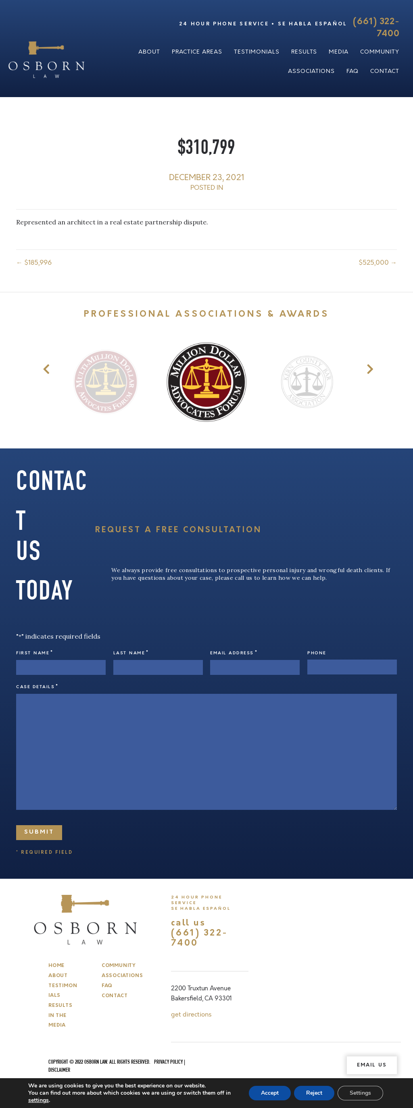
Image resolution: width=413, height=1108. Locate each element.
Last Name (131, 653)
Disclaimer (59, 1070)
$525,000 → (378, 262)
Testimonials (257, 52)
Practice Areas (197, 52)
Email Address (233, 653)
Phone (316, 653)
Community (379, 52)
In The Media (57, 1020)
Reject (314, 1093)
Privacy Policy (168, 1062)
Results (304, 52)
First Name (34, 653)
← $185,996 (34, 262)
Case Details (37, 687)
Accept (270, 1093)
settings (38, 1100)
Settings (360, 1093)
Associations (311, 71)
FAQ (352, 71)
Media (338, 52)
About (149, 52)
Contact (384, 71)
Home (56, 965)
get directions (191, 1014)
